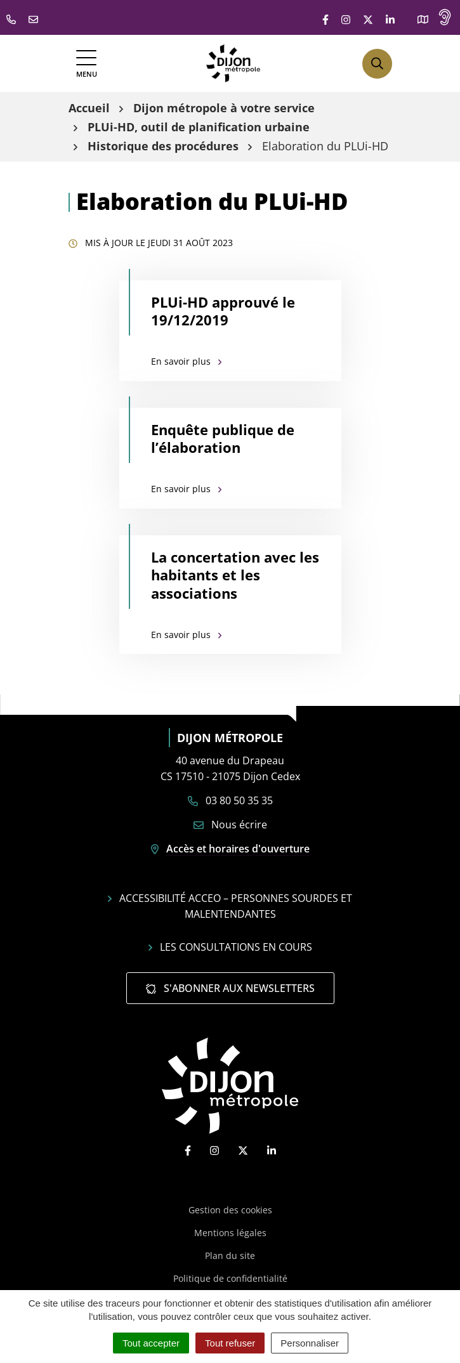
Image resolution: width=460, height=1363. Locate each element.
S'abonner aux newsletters (230, 988)
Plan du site (230, 1255)
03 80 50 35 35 (230, 800)
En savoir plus (186, 361)
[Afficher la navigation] (87, 64)
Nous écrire (230, 824)
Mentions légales (230, 1233)
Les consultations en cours (230, 947)
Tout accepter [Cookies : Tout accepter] (151, 1343)
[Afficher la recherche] (377, 64)
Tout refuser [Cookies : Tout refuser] (230, 1343)
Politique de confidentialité (230, 1278)
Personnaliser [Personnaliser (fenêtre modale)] (309, 1343)
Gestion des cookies (230, 1210)
